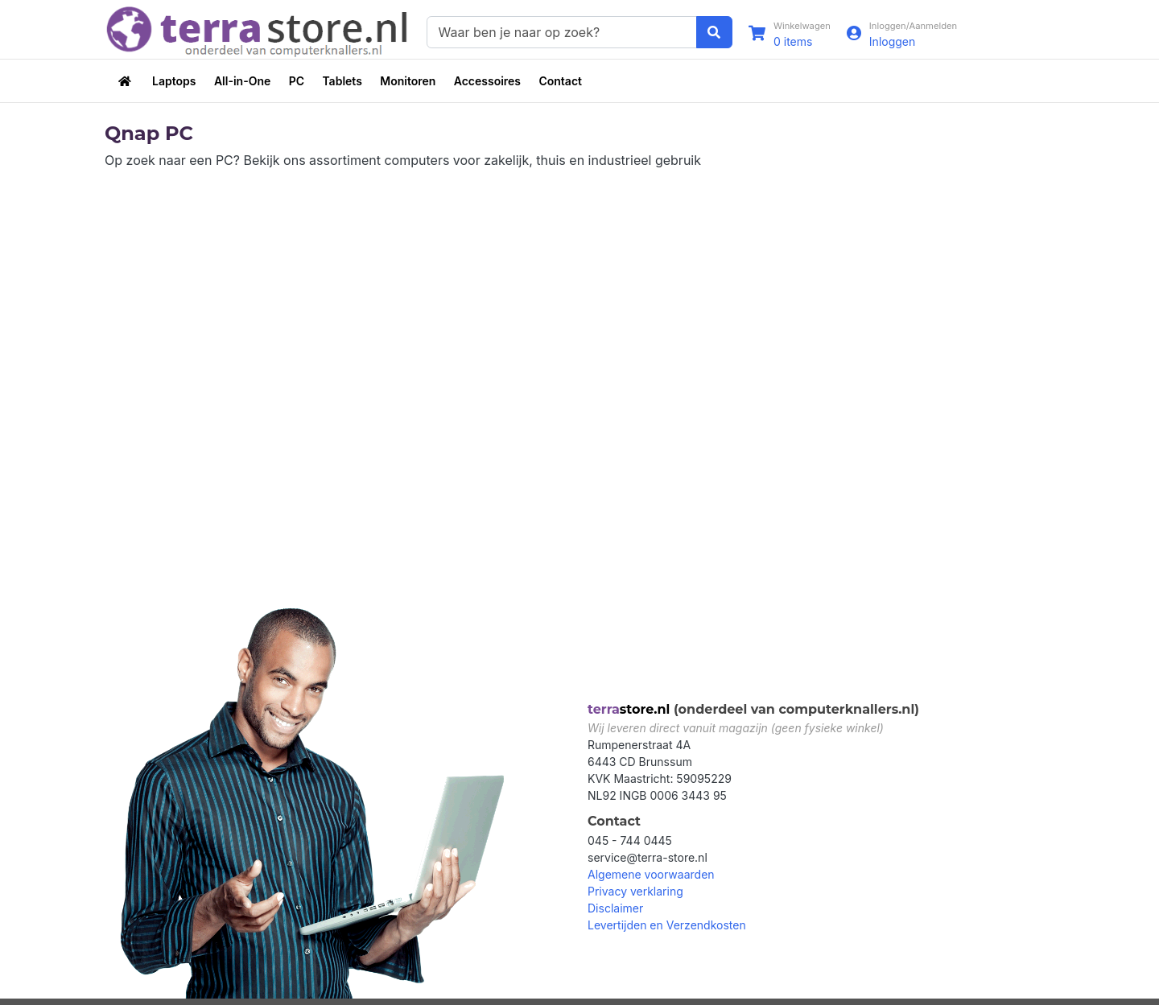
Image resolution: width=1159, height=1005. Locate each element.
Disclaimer (615, 908)
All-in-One (242, 81)
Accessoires (487, 81)
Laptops (174, 81)
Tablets (341, 81)
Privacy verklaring (635, 891)
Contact (560, 81)
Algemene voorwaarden (651, 874)
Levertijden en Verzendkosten (667, 925)
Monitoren (407, 81)
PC (296, 81)
